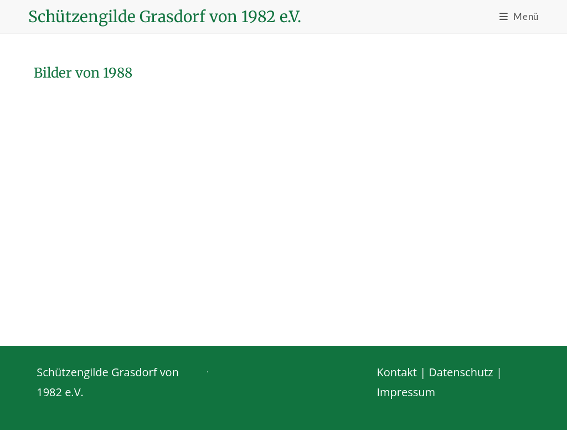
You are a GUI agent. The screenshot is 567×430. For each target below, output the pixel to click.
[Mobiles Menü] (519, 16)
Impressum (406, 392)
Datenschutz (461, 372)
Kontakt (397, 372)
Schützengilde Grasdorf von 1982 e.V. (164, 17)
